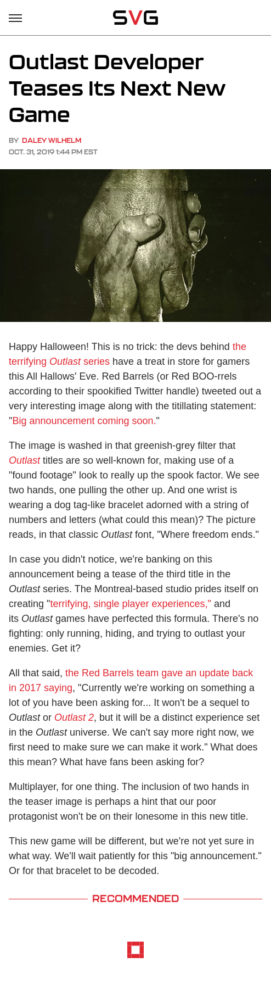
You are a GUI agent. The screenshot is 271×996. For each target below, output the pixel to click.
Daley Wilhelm (51, 140)
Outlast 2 (74, 717)
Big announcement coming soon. (84, 420)
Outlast (24, 460)
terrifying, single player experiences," (130, 603)
